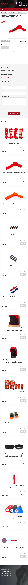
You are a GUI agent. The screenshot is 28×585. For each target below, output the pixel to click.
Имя (3, 85)
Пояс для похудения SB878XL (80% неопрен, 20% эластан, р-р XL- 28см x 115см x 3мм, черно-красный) (14, 329)
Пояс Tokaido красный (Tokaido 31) (14, 547)
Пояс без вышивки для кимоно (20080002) (14, 423)
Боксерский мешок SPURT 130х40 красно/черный (14, 486)
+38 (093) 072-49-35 (22, 5)
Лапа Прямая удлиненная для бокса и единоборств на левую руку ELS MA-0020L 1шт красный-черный (14, 361)
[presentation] (13, 107)
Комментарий (5, 96)
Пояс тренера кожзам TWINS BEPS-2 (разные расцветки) (14, 517)
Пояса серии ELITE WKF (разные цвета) (14, 296)
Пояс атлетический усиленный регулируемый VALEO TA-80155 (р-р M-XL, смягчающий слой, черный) (14, 455)
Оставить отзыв (14, 113)
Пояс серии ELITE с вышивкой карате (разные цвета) (14, 266)
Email (3, 90)
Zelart (25, 41)
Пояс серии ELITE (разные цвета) (14, 234)
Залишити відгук (14, 145)
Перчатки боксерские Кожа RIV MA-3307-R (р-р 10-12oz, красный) (14, 392)
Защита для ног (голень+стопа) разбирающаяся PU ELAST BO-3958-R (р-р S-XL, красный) (14, 142)
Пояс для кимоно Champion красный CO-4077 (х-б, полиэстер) (14, 173)
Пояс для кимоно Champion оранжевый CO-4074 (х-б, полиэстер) (14, 204)
